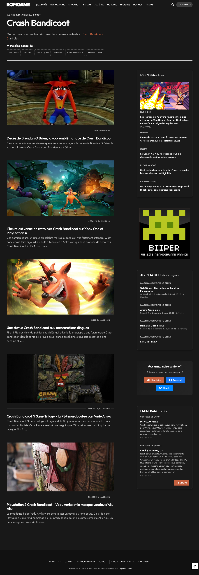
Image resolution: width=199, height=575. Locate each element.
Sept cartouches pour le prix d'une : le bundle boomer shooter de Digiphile (164, 171)
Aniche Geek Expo (150, 310)
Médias (149, 4)
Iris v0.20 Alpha (149, 421)
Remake (87, 4)
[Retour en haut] (194, 566)
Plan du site (144, 562)
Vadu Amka (14, 52)
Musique (138, 4)
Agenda (185, 5)
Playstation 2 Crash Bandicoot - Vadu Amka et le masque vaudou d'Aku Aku (60, 506)
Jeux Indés (41, 4)
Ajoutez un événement (122, 562)
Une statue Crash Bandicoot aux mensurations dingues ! (48, 328)
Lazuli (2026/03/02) (151, 450)
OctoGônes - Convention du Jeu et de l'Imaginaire (159, 289)
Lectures (125, 4)
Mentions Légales (86, 562)
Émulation (74, 4)
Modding (112, 4)
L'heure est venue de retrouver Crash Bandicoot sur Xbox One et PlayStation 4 (55, 231)
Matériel (99, 4)
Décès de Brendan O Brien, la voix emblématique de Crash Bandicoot (59, 138)
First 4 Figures (43, 52)
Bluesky (165, 388)
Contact (69, 562)
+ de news (181, 482)
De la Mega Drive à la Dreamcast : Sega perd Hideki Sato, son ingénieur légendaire (164, 188)
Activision (58, 52)
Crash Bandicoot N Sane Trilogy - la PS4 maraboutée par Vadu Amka (59, 416)
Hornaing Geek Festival (152, 325)
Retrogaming (57, 4)
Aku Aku (27, 52)
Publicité (103, 562)
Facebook (176, 380)
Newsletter (154, 380)
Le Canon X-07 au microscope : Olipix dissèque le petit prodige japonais (160, 155)
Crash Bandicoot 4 (75, 52)
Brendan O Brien (95, 52)
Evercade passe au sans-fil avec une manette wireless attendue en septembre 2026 (163, 139)
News (130, 568)
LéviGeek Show (148, 341)
